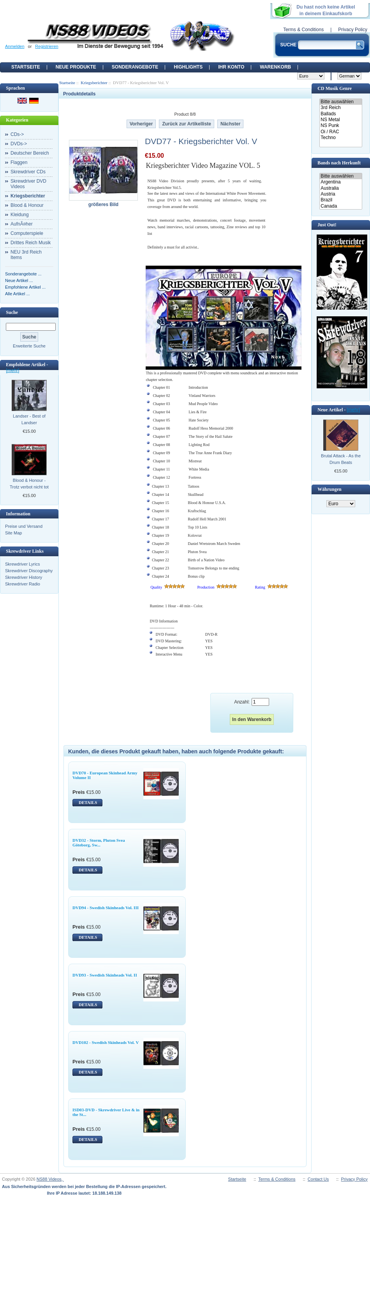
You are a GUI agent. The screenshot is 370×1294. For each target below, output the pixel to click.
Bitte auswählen (340, 102)
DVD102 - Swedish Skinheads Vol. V (105, 1042)
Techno (340, 138)
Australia (340, 188)
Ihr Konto (231, 67)
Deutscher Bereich (30, 153)
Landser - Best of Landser (29, 419)
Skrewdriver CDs (28, 172)
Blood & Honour (27, 205)
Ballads (340, 114)
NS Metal (340, 120)
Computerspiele (27, 233)
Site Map (13, 533)
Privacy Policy (352, 29)
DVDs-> (19, 143)
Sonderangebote (135, 67)
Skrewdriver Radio (22, 584)
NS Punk (340, 126)
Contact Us (318, 1179)
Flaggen (19, 162)
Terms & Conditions (303, 29)
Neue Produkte (76, 67)
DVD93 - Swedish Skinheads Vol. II (104, 975)
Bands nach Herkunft (339, 163)
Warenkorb (275, 67)
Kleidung (20, 214)
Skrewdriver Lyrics (22, 564)
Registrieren (46, 46)
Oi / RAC (340, 132)
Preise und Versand (23, 526)
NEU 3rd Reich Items (26, 254)
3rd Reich (340, 108)
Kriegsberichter (94, 82)
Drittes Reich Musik (31, 242)
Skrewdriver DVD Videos (28, 183)
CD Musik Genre (334, 88)
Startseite (25, 67)
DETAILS (88, 802)
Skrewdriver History (23, 577)
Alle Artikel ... (17, 293)
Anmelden (15, 46)
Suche (12, 312)
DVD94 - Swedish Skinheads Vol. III (105, 907)
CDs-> (17, 134)
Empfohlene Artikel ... (25, 287)
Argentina (340, 182)
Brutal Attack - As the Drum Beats (341, 459)
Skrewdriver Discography (29, 570)
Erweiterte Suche (29, 346)
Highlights (188, 67)
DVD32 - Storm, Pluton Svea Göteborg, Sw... (98, 842)
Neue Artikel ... (19, 280)
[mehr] (12, 370)
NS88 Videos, (50, 1179)
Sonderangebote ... (23, 273)
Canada (340, 206)
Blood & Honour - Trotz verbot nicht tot (29, 483)
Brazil (340, 200)
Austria (340, 194)
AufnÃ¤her (22, 224)
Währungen (329, 489)
